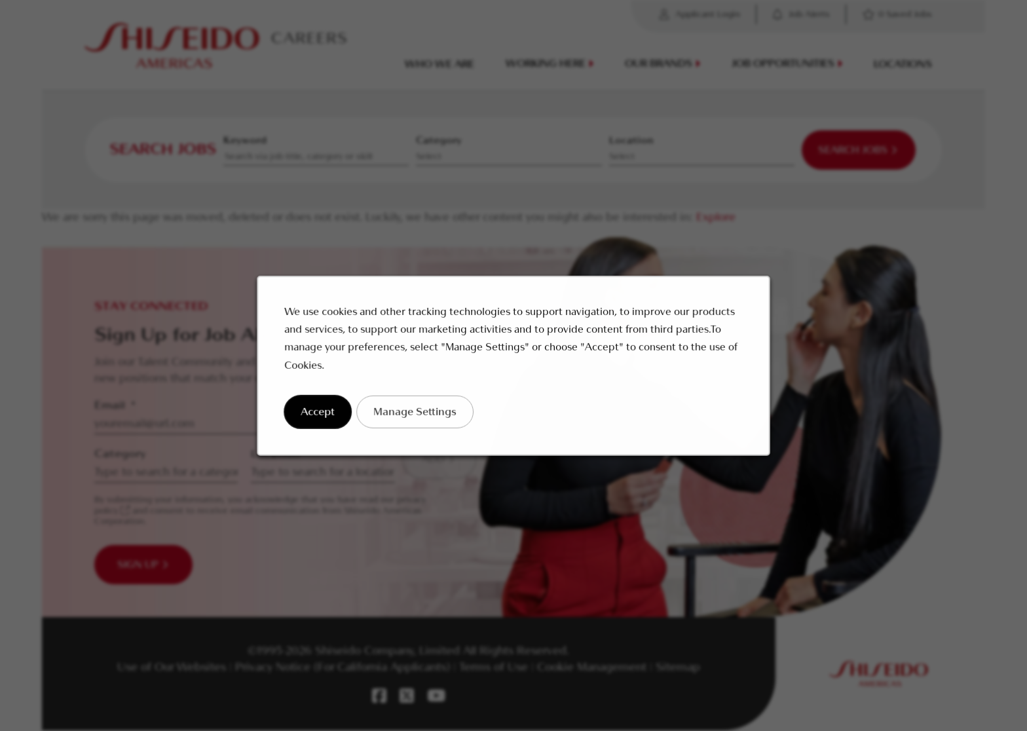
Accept (328, 418)
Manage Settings (420, 418)
